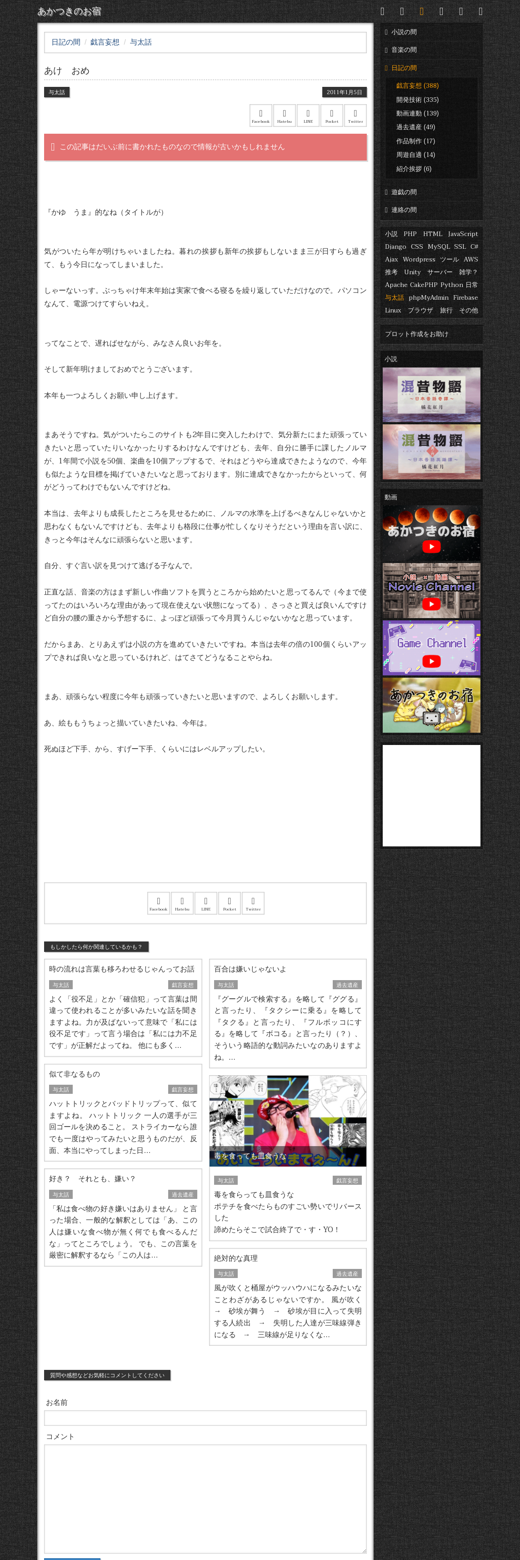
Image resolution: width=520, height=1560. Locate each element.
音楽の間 (401, 50)
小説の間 (401, 32)
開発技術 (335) (417, 100)
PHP (410, 234)
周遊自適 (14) (415, 155)
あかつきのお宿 (69, 11)
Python (451, 285)
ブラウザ (420, 310)
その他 (468, 310)
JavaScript (463, 234)
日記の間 (401, 68)
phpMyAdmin (429, 297)
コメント (60, 1436)
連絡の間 (401, 210)
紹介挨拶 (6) (413, 169)
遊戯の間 (401, 192)
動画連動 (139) (417, 113)
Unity (412, 272)
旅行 (446, 310)
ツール (449, 259)
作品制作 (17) (415, 141)
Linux (393, 310)
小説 (391, 234)
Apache (396, 285)
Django (395, 247)
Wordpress (419, 259)
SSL (460, 247)
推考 (391, 272)
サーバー (440, 272)
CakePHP (424, 285)
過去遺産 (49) (415, 127)
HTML (432, 234)
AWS (471, 259)
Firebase (465, 297)
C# (474, 247)
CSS (417, 247)
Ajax (391, 259)
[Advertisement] (205, 830)
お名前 (57, 1402)
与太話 (394, 297)
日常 (471, 285)
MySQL (439, 247)
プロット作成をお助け (417, 334)
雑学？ (468, 272)
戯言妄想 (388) (417, 86)
